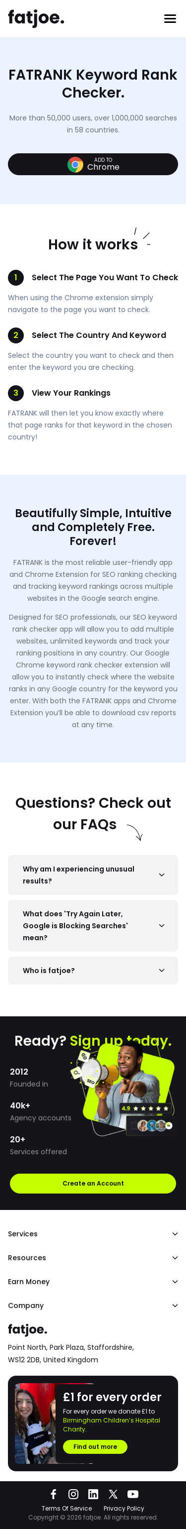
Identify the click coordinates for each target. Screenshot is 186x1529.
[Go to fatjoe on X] (113, 1494)
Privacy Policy (124, 1508)
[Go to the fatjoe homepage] (36, 19)
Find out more (95, 1446)
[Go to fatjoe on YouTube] (133, 1494)
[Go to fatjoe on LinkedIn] (93, 1494)
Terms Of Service (67, 1508)
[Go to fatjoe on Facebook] (54, 1494)
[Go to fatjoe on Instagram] (73, 1494)
